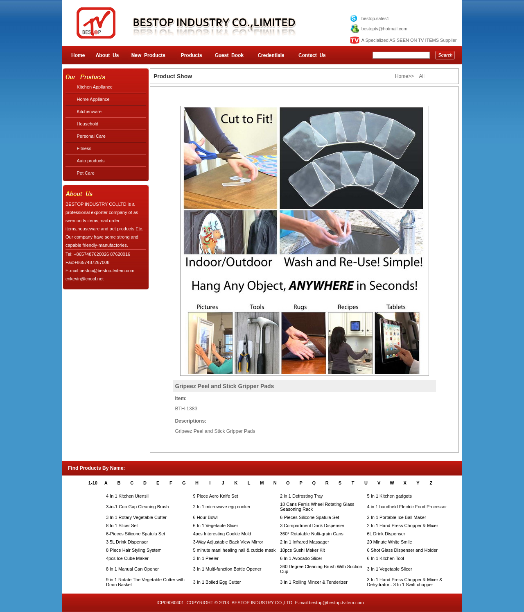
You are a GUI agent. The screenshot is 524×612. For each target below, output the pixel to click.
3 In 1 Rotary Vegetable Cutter (136, 517)
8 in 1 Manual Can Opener (132, 568)
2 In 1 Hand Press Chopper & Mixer (402, 525)
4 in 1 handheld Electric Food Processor (407, 506)
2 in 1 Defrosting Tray (301, 496)
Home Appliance (93, 99)
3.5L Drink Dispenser (127, 541)
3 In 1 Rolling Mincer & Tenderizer (314, 582)
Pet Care (86, 173)
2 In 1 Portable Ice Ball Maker (396, 517)
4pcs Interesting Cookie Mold (222, 533)
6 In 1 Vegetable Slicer (215, 525)
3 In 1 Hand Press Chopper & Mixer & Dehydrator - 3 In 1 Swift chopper (405, 582)
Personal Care (91, 136)
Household (88, 123)
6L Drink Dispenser (386, 533)
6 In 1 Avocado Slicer (301, 558)
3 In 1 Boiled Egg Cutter (217, 582)
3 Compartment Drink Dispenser (312, 525)
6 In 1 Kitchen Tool (385, 558)
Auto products (91, 160)
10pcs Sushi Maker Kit (302, 550)
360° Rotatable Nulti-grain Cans (311, 533)
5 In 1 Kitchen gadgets (389, 496)
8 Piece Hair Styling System (134, 550)
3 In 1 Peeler (206, 558)
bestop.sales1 (375, 18)
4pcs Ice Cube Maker (127, 558)
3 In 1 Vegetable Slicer (389, 568)
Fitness (84, 148)
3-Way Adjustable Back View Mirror (228, 541)
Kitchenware (89, 111)
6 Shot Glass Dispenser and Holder (402, 550)
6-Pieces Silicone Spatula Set (309, 517)
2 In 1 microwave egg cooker (222, 506)
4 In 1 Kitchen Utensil (127, 496)
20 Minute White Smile (389, 541)
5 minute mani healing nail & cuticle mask (234, 550)
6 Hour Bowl (205, 517)
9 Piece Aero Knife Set (215, 496)
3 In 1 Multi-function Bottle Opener (227, 568)
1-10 (92, 482)
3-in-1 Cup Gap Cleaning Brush (137, 506)
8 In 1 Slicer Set (122, 525)
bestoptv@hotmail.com (384, 28)
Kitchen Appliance (95, 86)
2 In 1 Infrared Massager (304, 541)
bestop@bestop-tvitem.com (336, 602)
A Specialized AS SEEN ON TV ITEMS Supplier (409, 40)
